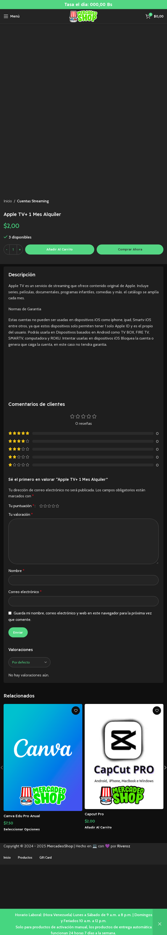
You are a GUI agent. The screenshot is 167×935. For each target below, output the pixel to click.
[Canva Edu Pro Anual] (43, 814)
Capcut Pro (95, 870)
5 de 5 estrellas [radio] (57, 563)
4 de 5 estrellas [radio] (53, 563)
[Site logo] (83, 16)
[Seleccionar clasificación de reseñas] (29, 719)
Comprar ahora (130, 306)
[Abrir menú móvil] (11, 16)
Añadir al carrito (59, 306)
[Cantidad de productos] (13, 306)
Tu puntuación (21, 563)
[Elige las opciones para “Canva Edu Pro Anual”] (22, 886)
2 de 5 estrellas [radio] (45, 563)
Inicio (8, 258)
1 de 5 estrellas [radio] (41, 563)
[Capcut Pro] (124, 813)
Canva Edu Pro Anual (23, 872)
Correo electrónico (25, 648)
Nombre (16, 628)
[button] (99, 884)
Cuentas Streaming (33, 258)
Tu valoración (20, 571)
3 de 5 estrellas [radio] (49, 563)
